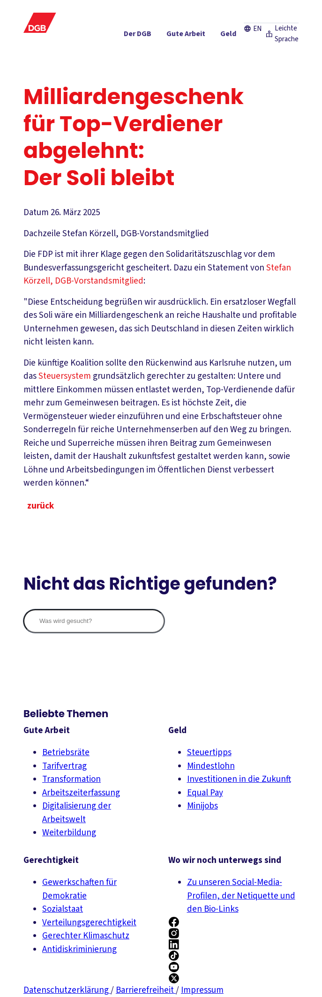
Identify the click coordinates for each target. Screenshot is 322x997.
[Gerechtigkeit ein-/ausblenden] (227, 37)
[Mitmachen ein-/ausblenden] (234, 53)
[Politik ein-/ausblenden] (280, 53)
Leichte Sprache (269, 10)
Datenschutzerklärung (67, 990)
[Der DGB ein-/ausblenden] (90, 37)
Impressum (202, 990)
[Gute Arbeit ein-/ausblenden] (138, 37)
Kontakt (194, 10)
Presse (101, 10)
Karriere (128, 10)
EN (228, 10)
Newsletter (161, 10)
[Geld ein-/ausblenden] (180, 37)
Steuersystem (65, 376)
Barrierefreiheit (146, 990)
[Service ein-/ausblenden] (279, 37)
